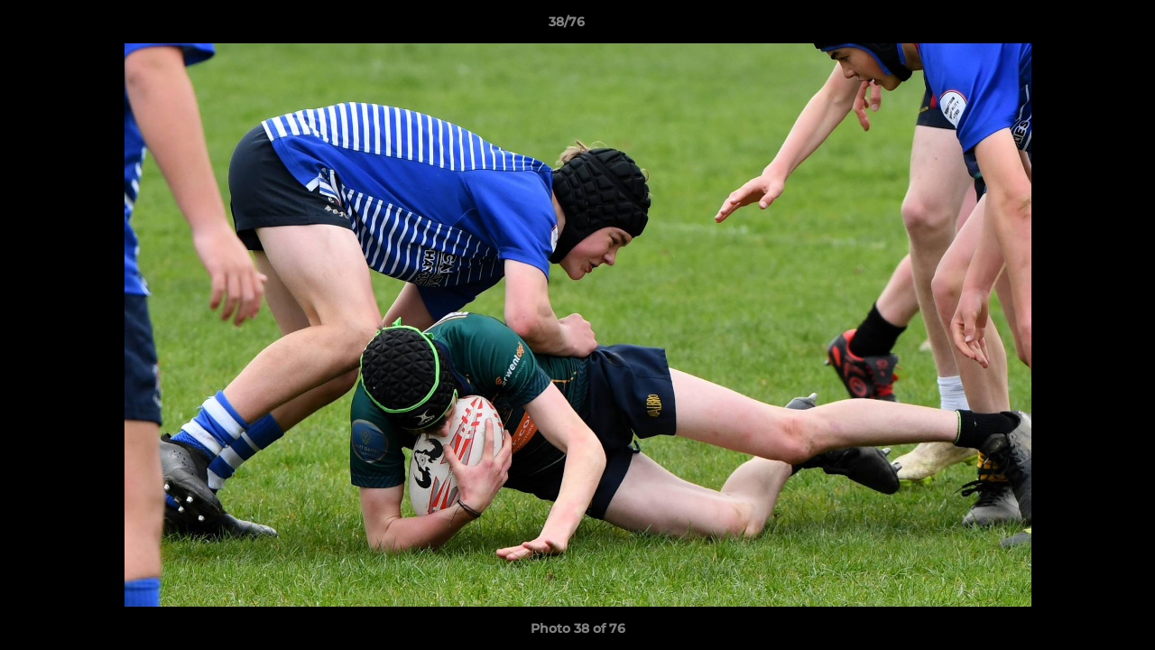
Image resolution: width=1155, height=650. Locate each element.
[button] (1079, 26)
